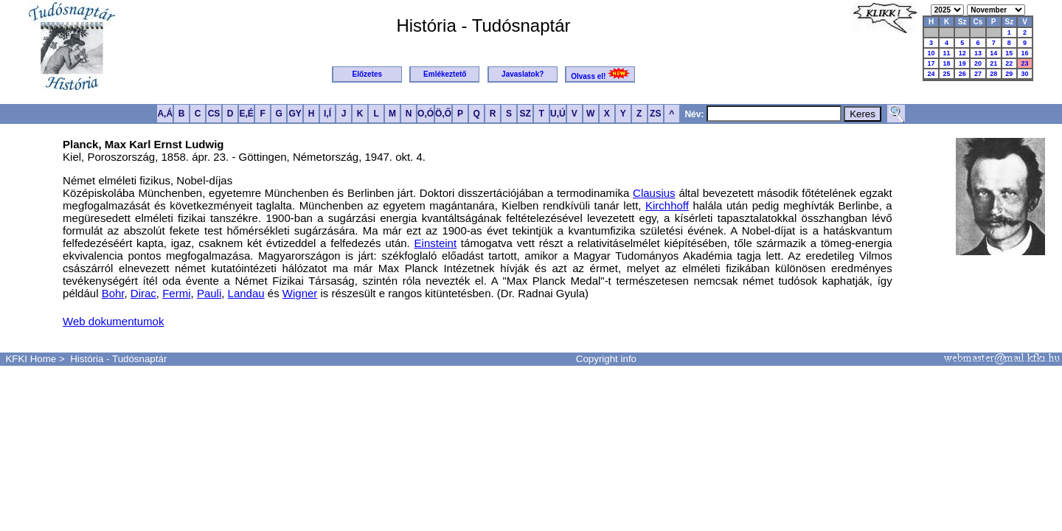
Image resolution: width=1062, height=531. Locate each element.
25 (947, 73)
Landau (246, 293)
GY (294, 113)
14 (993, 53)
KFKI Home (30, 358)
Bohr (113, 293)
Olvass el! (600, 74)
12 (962, 53)
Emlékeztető (444, 74)
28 (993, 73)
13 (978, 53)
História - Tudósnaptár (118, 358)
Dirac (143, 293)
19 (962, 63)
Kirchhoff (667, 205)
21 (993, 63)
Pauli (209, 293)
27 (978, 73)
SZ (524, 113)
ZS (655, 113)
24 (931, 73)
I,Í (327, 113)
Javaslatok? (523, 74)
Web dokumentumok (113, 321)
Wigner (300, 293)
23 (1024, 63)
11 (947, 53)
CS (214, 113)
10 (931, 53)
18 (947, 63)
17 (931, 63)
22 (1009, 63)
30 (1024, 73)
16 (1024, 53)
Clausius (654, 193)
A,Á (165, 113)
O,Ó (425, 113)
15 (1009, 53)
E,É (246, 113)
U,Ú (558, 113)
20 (978, 63)
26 (962, 73)
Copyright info (606, 358)
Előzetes (368, 74)
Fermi (176, 293)
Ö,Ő (443, 113)
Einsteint (435, 243)
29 (1009, 73)
